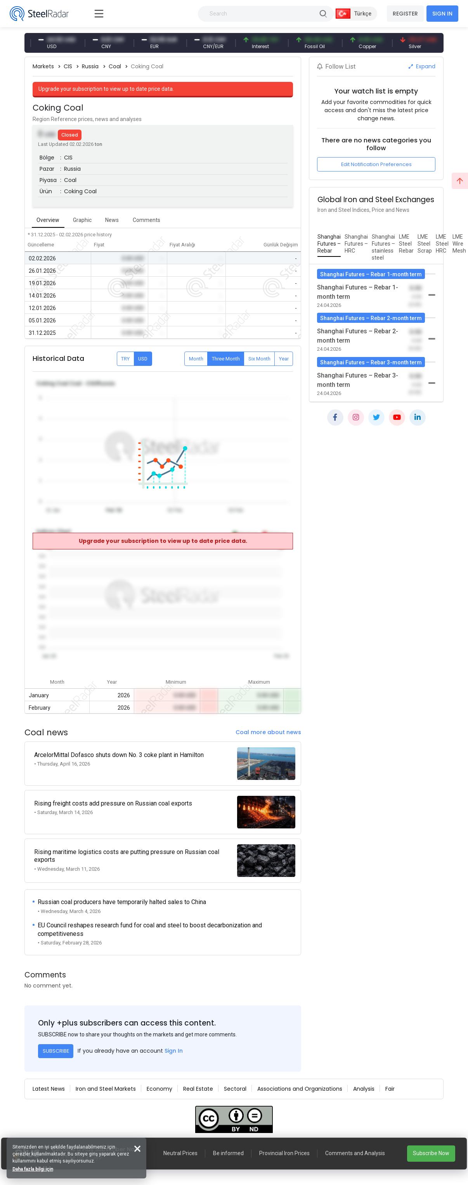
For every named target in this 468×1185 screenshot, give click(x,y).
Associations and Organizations (299, 1079)
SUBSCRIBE (56, 1041)
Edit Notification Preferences (376, 164)
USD (142, 359)
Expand (422, 66)
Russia (90, 66)
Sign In (174, 1041)
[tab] (329, 244)
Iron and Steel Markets (106, 1079)
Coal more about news (268, 732)
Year (284, 359)
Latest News (49, 1079)
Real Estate (198, 1079)
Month (196, 359)
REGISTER (405, 13)
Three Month (226, 359)
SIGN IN (442, 13)
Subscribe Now (431, 1153)
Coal (115, 66)
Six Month (259, 359)
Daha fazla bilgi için (34, 1168)
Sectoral (235, 1079)
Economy (159, 1079)
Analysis (363, 1079)
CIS (68, 66)
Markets (43, 66)
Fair (390, 1079)
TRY (125, 359)
